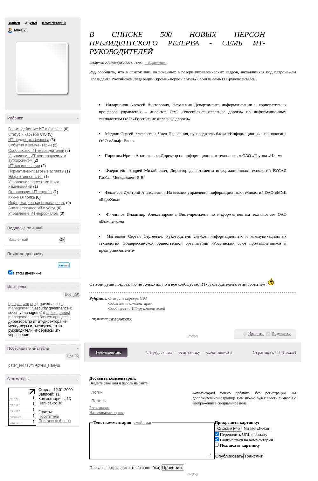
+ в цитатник (155, 62)
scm (34, 317)
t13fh (29, 365)
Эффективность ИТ (25, 176)
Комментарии (54, 23)
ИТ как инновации (24, 166)
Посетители (48, 416)
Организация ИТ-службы (30, 192)
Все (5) (73, 356)
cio (19, 303)
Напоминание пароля (106, 412)
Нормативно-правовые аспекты (36, 171)
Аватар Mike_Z (42, 68)
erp (33, 303)
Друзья (31, 23)
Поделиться (281, 333)
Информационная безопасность (36, 202)
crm (26, 303)
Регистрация (99, 407)
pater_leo (16, 365)
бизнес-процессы (55, 317)
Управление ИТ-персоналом (33, 213)
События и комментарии (30, 145)
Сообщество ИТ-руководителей (36, 150)
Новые (288, 352)
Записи (14, 23)
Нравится (256, 333)
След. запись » (219, 352)
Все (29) (72, 294)
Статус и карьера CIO (27, 134)
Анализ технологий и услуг (32, 208)
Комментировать (108, 352)
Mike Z (10, 30)
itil (47, 312)
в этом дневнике (26, 273)
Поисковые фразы (54, 421)
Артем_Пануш (47, 365)
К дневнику (189, 352)
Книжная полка (21, 197)
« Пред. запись (160, 352)
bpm (12, 303)
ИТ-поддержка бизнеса (28, 140)
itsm (54, 312)
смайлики (142, 422)
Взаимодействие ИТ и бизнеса (35, 129)
